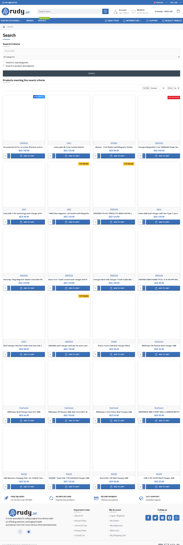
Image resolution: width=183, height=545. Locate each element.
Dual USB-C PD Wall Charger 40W (114, 472)
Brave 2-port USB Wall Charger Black (114, 340)
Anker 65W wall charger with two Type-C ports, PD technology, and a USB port (159, 208)
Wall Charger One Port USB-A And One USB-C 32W (23, 340)
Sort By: (143, 82)
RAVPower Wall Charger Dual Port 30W (24, 406)
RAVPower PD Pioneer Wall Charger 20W (159, 340)
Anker (159, 203)
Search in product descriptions (18, 60)
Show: (170, 82)
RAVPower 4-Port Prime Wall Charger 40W (114, 406)
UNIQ (69, 137)
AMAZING (24, 270)
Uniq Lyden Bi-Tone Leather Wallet (69, 142)
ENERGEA (24, 137)
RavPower (159, 336)
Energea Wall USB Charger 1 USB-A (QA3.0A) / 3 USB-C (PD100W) (114, 274)
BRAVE (114, 336)
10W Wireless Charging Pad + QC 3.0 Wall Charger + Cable (23, 472)
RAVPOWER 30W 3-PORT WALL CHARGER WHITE (159, 406)
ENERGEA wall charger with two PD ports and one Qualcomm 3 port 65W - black (68, 340)
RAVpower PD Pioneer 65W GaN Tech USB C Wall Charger (68, 406)
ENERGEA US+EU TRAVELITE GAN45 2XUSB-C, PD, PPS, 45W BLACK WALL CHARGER (114, 208)
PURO (24, 336)
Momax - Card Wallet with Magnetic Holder (114, 142)
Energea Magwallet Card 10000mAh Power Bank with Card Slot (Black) (159, 142)
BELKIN (24, 468)
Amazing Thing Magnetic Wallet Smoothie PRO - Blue (23, 274)
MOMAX (114, 137)
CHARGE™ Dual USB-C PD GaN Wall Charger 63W (69, 472)
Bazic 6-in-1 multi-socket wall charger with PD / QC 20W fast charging (68, 274)
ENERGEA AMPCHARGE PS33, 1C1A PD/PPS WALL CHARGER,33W (159, 274)
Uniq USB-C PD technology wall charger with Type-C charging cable (23, 208)
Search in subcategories (15, 57)
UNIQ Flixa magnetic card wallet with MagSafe (69, 208)
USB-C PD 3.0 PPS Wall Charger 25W (159, 472)
